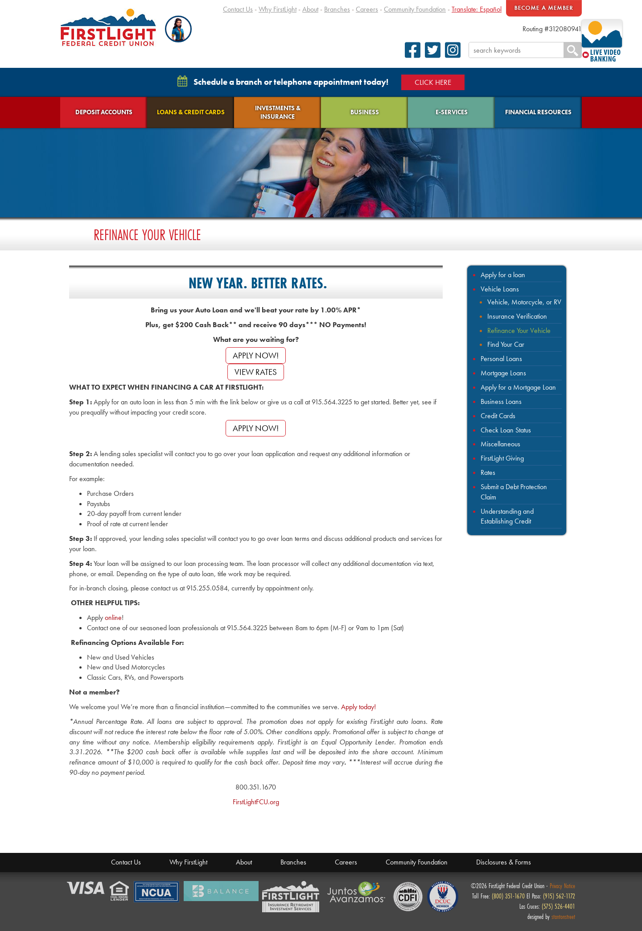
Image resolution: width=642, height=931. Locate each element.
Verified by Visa (86, 888)
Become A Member (544, 8)
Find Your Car (505, 344)
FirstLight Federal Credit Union (108, 27)
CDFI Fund (408, 896)
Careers (367, 9)
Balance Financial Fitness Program (221, 891)
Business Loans (501, 401)
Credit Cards (498, 415)
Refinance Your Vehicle (519, 330)
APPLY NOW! (256, 355)
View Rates (256, 372)
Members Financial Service (293, 897)
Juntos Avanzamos (358, 892)
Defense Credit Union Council (442, 896)
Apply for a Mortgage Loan (518, 387)
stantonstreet (563, 916)
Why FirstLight (277, 9)
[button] (178, 29)
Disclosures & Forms (503, 862)
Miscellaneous (500, 444)
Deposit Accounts (103, 112)
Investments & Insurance (277, 112)
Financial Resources (538, 112)
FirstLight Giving (502, 458)
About (310, 9)
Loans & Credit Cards (191, 112)
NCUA (157, 892)
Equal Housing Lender (120, 891)
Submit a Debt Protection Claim (514, 492)
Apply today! (358, 706)
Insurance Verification (517, 316)
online (113, 617)
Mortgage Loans (503, 373)
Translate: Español (477, 9)
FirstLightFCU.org (256, 801)
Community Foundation (415, 9)
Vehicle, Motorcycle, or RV (524, 302)
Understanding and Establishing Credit (507, 516)
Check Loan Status (506, 430)
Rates (488, 472)
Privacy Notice (562, 885)
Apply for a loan (503, 274)
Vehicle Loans (500, 289)
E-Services (452, 112)
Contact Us (238, 9)
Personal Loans (501, 358)
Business (364, 112)
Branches (337, 9)
